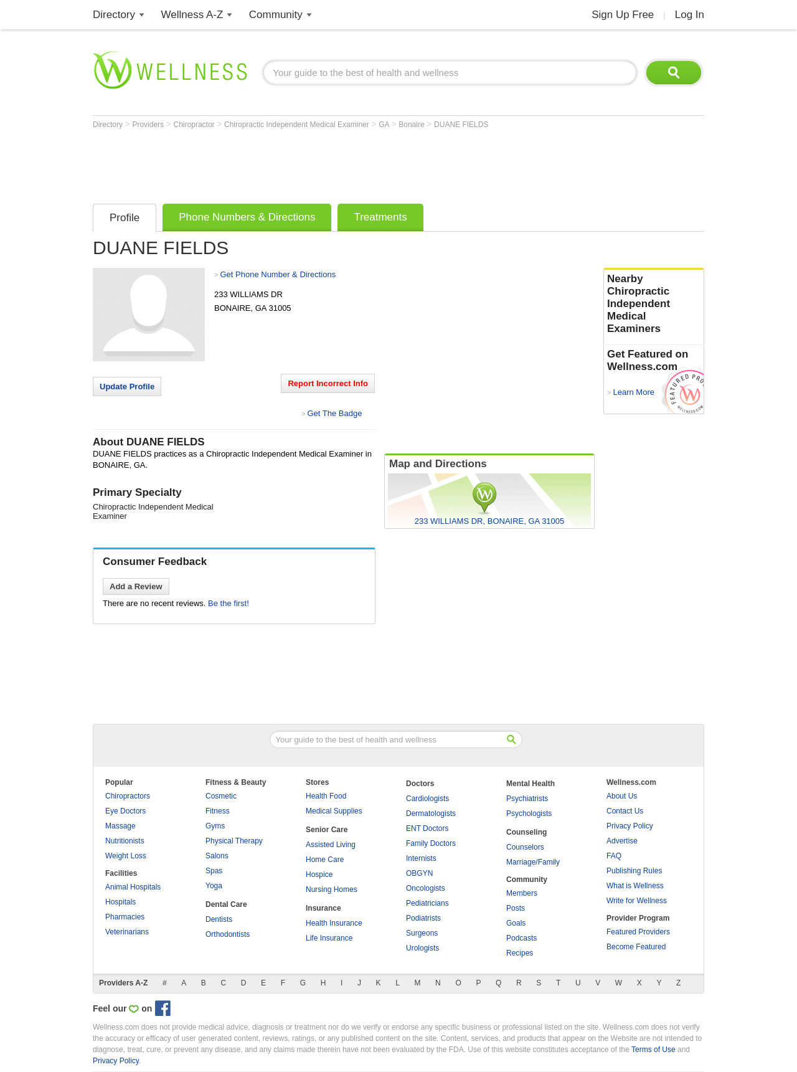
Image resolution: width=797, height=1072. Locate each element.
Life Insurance (329, 938)
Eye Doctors (125, 811)
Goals (516, 923)
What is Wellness (635, 885)
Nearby (653, 304)
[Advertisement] (319, 163)
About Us (621, 796)
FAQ (613, 855)
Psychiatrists (527, 798)
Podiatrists (423, 918)
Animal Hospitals (133, 887)
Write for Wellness (636, 900)
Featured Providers (638, 931)
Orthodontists (227, 934)
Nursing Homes (331, 889)
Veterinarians (127, 931)
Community (276, 15)
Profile (124, 218)
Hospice (319, 874)
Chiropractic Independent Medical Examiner (297, 124)
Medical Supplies (334, 811)
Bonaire (412, 124)
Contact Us (624, 811)
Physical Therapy (234, 841)
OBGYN (419, 873)
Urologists (422, 948)
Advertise (622, 841)
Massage (120, 826)
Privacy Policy (629, 826)
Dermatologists (431, 813)
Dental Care (226, 904)
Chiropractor (195, 124)
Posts (515, 908)
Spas (213, 870)
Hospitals (120, 902)
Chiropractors (127, 796)
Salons (217, 855)
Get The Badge (334, 413)
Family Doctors (431, 843)
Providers (149, 124)
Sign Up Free (623, 15)
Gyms (215, 826)
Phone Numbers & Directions (247, 217)
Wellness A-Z (192, 15)
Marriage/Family (533, 862)
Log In (689, 15)
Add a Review (136, 586)
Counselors (525, 847)
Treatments (380, 217)
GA (385, 124)
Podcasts (521, 938)
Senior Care (326, 829)
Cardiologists (427, 798)
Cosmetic (221, 796)
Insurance (323, 908)
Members (521, 893)
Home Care (325, 859)
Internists (421, 858)
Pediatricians (427, 903)
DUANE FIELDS (461, 124)
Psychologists (529, 813)
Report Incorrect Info (328, 383)
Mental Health (530, 783)
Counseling (526, 832)
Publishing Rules (634, 870)
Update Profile (127, 386)
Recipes (519, 953)
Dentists (218, 919)
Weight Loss (125, 855)
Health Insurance (334, 923)
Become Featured (636, 946)
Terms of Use (653, 1049)
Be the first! (228, 603)
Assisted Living (331, 844)
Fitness (217, 811)
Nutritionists (124, 841)
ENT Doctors (427, 828)
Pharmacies (124, 917)
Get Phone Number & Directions (278, 274)
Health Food (326, 796)
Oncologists (425, 888)
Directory (114, 15)
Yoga (213, 885)
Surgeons (422, 933)
